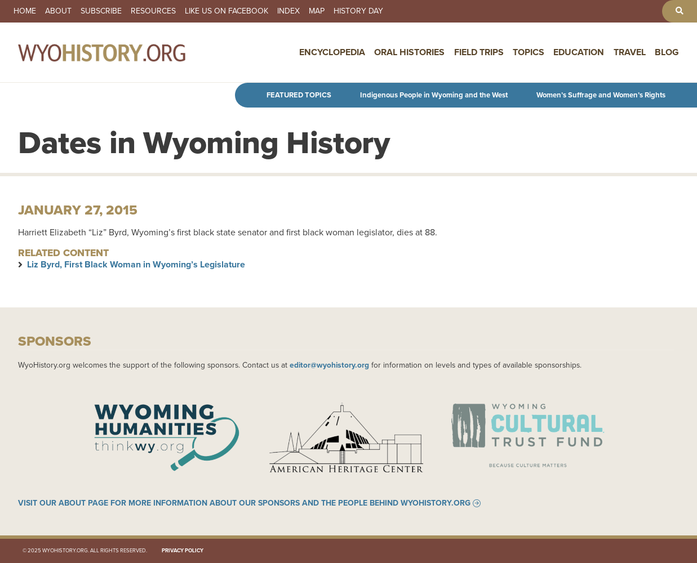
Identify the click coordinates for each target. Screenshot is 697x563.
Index (288, 11)
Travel (630, 52)
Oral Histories (409, 52)
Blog (667, 52)
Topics (528, 52)
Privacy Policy (182, 551)
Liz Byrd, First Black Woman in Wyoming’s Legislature (136, 264)
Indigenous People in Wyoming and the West (434, 95)
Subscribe (101, 11)
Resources (153, 11)
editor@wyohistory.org (329, 364)
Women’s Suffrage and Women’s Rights (600, 95)
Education (578, 52)
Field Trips (479, 52)
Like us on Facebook (226, 11)
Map (317, 11)
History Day (358, 11)
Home (25, 11)
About (58, 11)
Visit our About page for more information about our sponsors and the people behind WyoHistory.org (244, 503)
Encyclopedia (332, 52)
